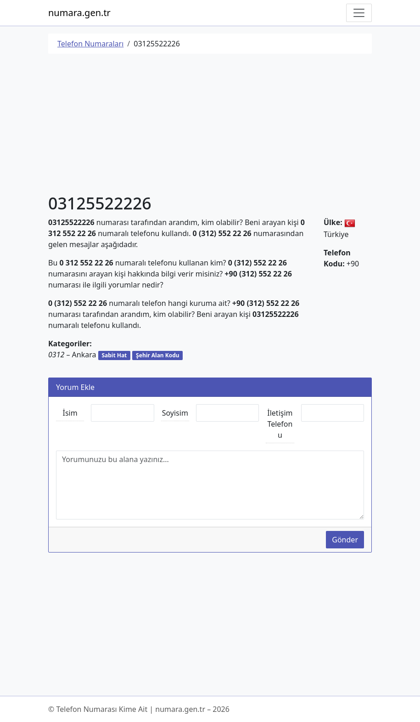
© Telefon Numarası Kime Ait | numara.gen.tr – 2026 (139, 709)
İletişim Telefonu (279, 424)
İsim (70, 413)
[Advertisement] (210, 125)
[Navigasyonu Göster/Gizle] (359, 13)
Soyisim (175, 413)
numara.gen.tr (79, 12)
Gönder (345, 540)
